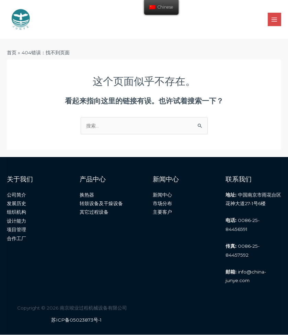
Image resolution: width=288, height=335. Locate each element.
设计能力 (16, 221)
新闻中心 (162, 195)
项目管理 (16, 229)
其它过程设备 (94, 212)
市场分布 (162, 203)
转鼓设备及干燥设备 (101, 203)
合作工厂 (16, 238)
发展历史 (16, 203)
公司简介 (16, 195)
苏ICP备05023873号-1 (76, 320)
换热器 (87, 195)
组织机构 (16, 212)
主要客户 (162, 212)
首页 (11, 52)
